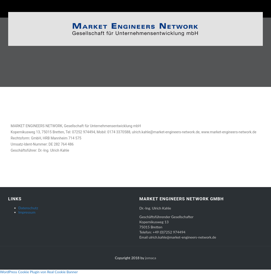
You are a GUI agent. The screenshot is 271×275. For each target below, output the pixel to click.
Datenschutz (28, 209)
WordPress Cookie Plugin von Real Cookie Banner (39, 273)
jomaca (150, 259)
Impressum (27, 213)
